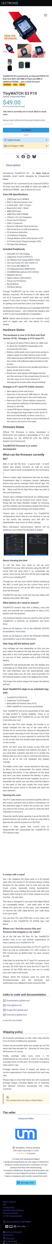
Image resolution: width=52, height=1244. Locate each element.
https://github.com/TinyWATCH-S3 (18, 942)
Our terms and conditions (13, 1210)
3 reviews (31, 1153)
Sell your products (10, 1213)
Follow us (8, 1235)
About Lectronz (9, 1202)
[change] (22, 106)
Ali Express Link (19, 628)
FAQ (4, 1205)
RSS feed (8, 1238)
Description (13, 165)
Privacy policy (9, 1207)
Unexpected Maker (18, 96)
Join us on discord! (12, 1232)
